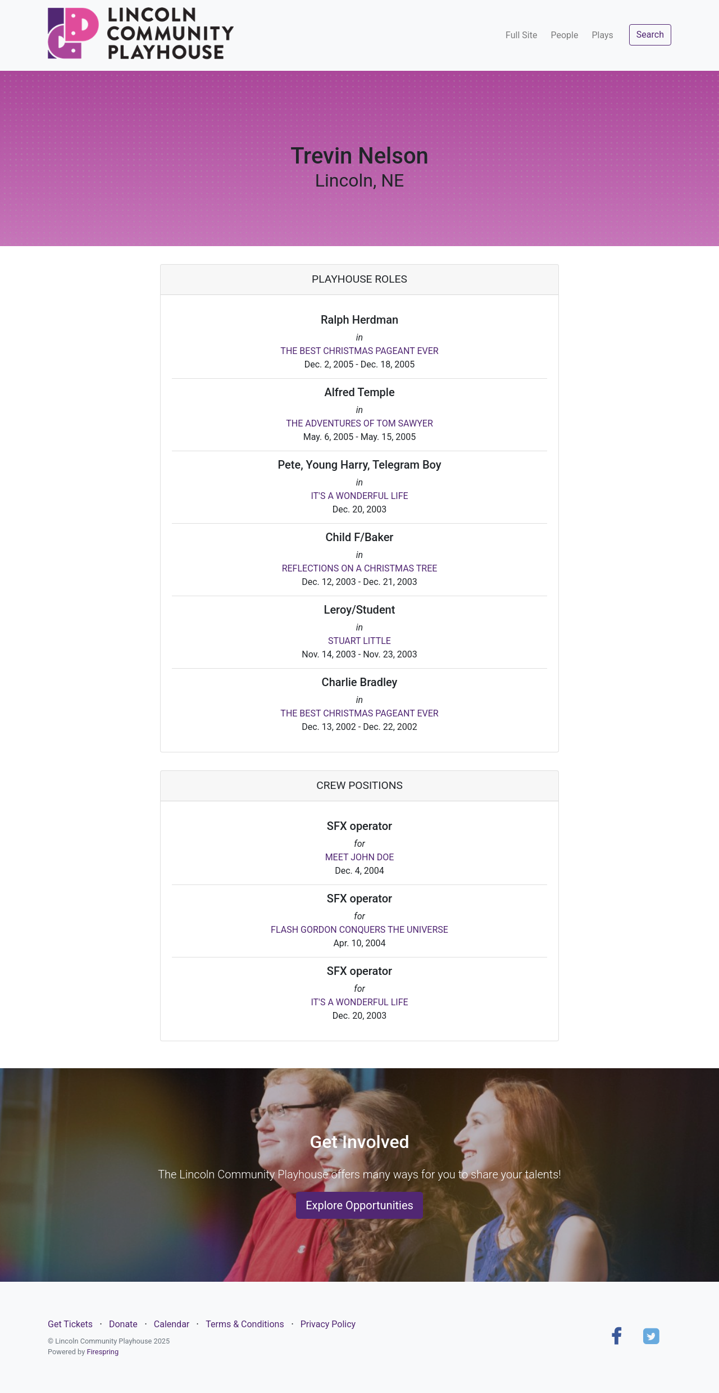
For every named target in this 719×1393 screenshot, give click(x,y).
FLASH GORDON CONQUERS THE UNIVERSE (359, 929)
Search (650, 34)
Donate (123, 1324)
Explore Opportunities (359, 1205)
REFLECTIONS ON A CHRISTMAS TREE (360, 568)
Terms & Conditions (245, 1324)
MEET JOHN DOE (359, 857)
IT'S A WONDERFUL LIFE (359, 496)
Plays (602, 35)
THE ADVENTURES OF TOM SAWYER (359, 423)
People (564, 35)
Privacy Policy (328, 1324)
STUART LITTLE (359, 641)
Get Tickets (70, 1324)
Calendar (171, 1324)
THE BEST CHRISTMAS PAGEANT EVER (359, 351)
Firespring (103, 1351)
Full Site (521, 35)
